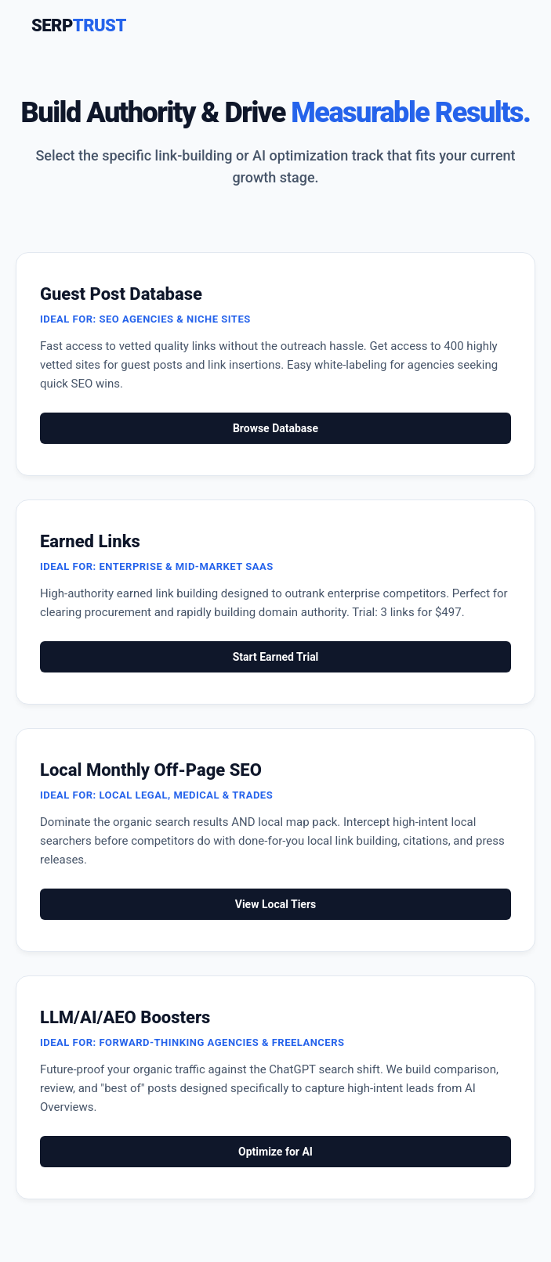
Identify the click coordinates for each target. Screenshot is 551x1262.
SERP (78, 25)
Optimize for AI (275, 1151)
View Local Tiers (276, 904)
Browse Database (275, 428)
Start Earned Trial (276, 657)
